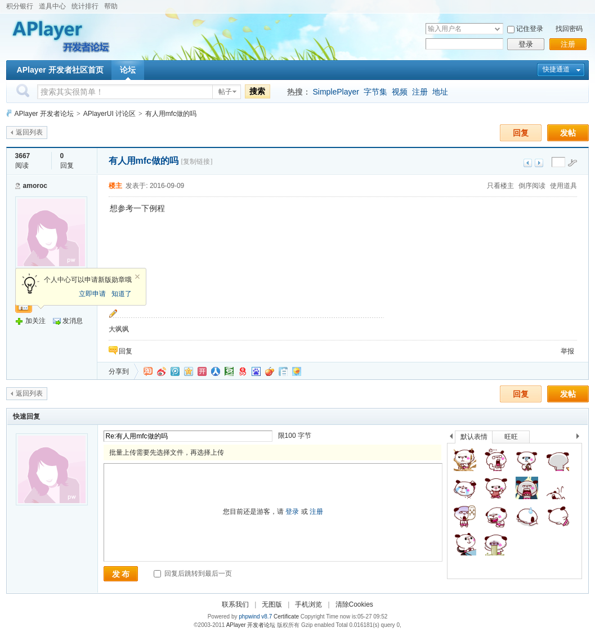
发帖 (568, 132)
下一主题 (539, 163)
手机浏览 (308, 604)
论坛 (128, 69)
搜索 (257, 91)
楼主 (115, 186)
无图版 (272, 604)
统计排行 (85, 6)
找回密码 (569, 29)
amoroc (35, 186)
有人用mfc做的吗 (170, 114)
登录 (525, 44)
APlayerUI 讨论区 (109, 114)
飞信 (296, 371)
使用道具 (563, 186)
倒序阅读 (531, 186)
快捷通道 (556, 69)
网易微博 (242, 371)
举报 (567, 351)
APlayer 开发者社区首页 (60, 69)
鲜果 (269, 371)
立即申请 (92, 294)
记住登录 (529, 29)
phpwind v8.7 (255, 616)
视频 (400, 91)
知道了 (121, 294)
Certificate (286, 616)
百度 (256, 371)
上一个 (451, 438)
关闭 (137, 277)
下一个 (580, 438)
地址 (440, 91)
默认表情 (473, 437)
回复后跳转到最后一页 (193, 573)
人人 (215, 371)
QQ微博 (175, 371)
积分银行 (19, 6)
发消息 (72, 321)
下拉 (497, 29)
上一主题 (528, 163)
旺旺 (511, 437)
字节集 (375, 91)
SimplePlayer (335, 91)
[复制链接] (196, 161)
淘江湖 (148, 371)
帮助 (111, 6)
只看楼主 (500, 186)
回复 (521, 132)
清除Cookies (354, 604)
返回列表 (29, 132)
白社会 (283, 371)
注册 (568, 44)
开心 (202, 371)
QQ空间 (188, 371)
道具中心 (52, 6)
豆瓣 (229, 371)
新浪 (161, 371)
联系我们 (235, 604)
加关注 (35, 321)
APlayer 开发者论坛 (44, 114)
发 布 (121, 574)
